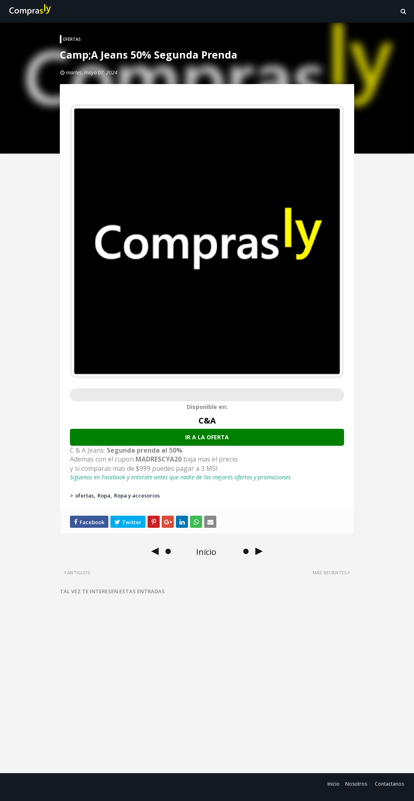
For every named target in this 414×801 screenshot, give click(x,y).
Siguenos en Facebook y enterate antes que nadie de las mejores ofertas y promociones (180, 477)
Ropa (103, 495)
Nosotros (356, 783)
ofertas (84, 495)
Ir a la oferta (207, 437)
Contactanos (389, 783)
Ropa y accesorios (137, 495)
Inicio (333, 783)
